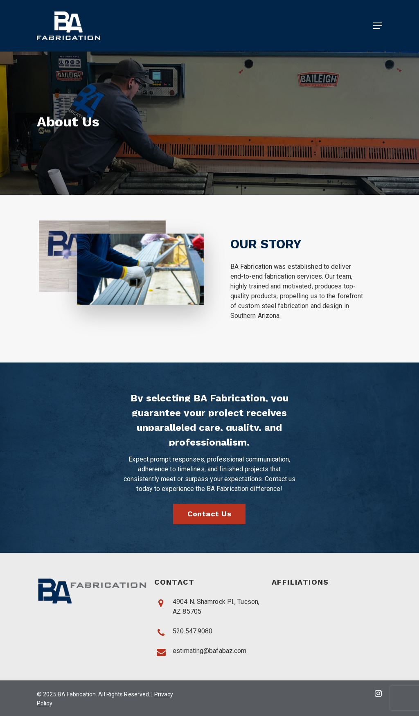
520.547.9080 (192, 631)
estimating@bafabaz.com (209, 651)
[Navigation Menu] (377, 26)
